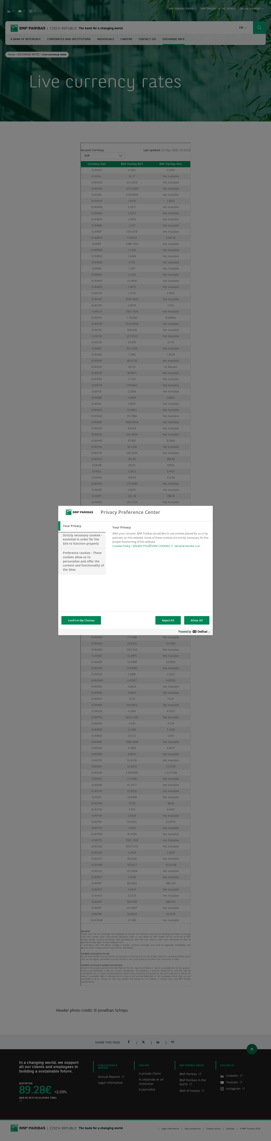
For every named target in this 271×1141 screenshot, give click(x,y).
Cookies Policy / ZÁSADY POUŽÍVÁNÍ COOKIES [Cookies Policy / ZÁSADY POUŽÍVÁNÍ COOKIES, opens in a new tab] (141, 546)
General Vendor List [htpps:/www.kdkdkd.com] (187, 546)
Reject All (168, 620)
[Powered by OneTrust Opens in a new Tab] (194, 632)
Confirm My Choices (81, 620)
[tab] (82, 526)
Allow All (197, 620)
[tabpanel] (160, 538)
